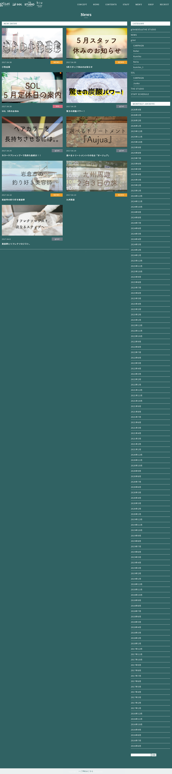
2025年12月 (136, 131)
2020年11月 (136, 460)
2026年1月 (136, 125)
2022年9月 (136, 341)
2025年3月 (136, 179)
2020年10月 (136, 465)
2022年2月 (136, 379)
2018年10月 (136, 594)
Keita (136, 61)
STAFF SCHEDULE (140, 94)
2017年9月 (136, 664)
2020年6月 (136, 487)
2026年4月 (136, 109)
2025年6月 (136, 163)
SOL (133, 72)
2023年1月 (136, 319)
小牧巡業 (6, 66)
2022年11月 (136, 330)
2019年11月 (136, 524)
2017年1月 (136, 708)
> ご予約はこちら (86, 771)
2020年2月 (136, 508)
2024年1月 (136, 255)
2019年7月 (136, 546)
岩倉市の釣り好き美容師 (13, 199)
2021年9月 (136, 406)
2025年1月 (136, 190)
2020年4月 (136, 497)
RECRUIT (164, 4)
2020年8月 (136, 476)
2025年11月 (136, 136)
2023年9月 (136, 276)
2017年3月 (136, 697)
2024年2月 (136, 249)
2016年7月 (136, 740)
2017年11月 (136, 654)
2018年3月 (136, 632)
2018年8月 (136, 605)
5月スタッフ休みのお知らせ (79, 66)
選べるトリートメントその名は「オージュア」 (88, 155)
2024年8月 (136, 217)
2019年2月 (136, 573)
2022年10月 (136, 336)
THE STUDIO (137, 88)
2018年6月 (136, 616)
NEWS (96, 4)
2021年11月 (136, 395)
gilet (133, 40)
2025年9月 (136, 147)
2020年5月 (136, 492)
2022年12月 (136, 325)
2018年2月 (136, 638)
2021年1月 (136, 449)
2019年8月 (136, 540)
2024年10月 (136, 206)
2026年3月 (136, 115)
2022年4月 (136, 368)
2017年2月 (136, 702)
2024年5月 (136, 233)
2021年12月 (136, 389)
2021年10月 (136, 400)
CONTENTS (111, 4)
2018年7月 (136, 611)
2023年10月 (136, 271)
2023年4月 (136, 303)
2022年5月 (136, 363)
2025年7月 (136, 158)
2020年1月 (136, 514)
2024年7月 (136, 222)
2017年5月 (136, 686)
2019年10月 (136, 530)
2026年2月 (136, 120)
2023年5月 (136, 298)
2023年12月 (136, 260)
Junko (136, 83)
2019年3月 (136, 567)
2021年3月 (136, 438)
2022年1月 (136, 384)
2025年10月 (136, 141)
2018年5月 (136, 621)
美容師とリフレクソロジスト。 (16, 243)
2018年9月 (136, 600)
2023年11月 (136, 266)
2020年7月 (136, 481)
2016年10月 (136, 724)
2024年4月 (136, 239)
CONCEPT (82, 4)
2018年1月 (136, 643)
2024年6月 (136, 228)
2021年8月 (136, 411)
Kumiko (137, 56)
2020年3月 (136, 503)
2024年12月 (136, 195)
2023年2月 (136, 314)
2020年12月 (136, 454)
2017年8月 (136, 670)
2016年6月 (136, 745)
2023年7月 (136, 287)
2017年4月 (136, 691)
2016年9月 (136, 729)
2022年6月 (136, 357)
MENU (139, 4)
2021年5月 (136, 427)
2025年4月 (136, 174)
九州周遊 (70, 199)
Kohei (136, 50)
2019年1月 (136, 578)
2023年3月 (136, 309)
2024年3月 (136, 244)
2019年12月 (136, 519)
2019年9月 (136, 535)
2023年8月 (136, 282)
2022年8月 (136, 346)
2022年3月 (136, 373)
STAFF (126, 4)
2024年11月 (136, 201)
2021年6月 (136, 422)
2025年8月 (136, 152)
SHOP (151, 4)
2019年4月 (136, 562)
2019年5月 (136, 557)
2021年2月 (136, 443)
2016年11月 (136, 718)
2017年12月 (136, 648)
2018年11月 (136, 589)
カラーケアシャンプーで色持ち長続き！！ (21, 155)
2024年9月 (136, 212)
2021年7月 (136, 416)
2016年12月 (136, 713)
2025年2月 (136, 185)
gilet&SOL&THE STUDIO (143, 29)
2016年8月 (136, 735)
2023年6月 (136, 292)
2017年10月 (136, 659)
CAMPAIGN (138, 45)
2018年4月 (136, 627)
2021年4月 (136, 433)
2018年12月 (136, 584)
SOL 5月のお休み (10, 111)
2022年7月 (136, 352)
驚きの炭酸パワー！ (75, 111)
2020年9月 (136, 470)
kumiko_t (138, 67)
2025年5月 (136, 168)
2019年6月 (136, 551)
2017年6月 (136, 681)
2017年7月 (136, 675)
